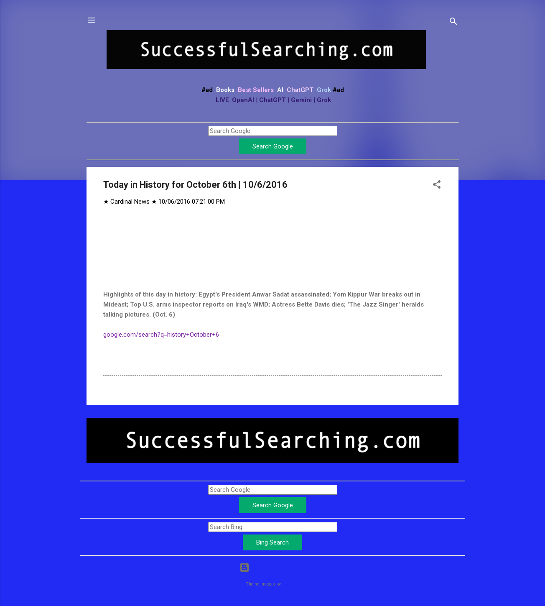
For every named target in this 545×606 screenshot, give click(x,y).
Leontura (290, 584)
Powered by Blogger (272, 567)
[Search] (453, 23)
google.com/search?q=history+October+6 (161, 334)
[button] (437, 185)
